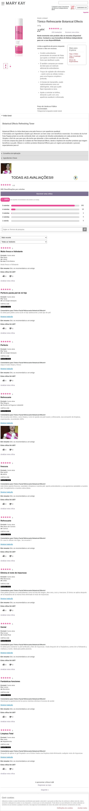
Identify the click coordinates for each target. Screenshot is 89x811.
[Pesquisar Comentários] (85, 229)
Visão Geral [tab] (7, 116)
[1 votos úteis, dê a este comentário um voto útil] (4, 769)
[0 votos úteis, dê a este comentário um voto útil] (4, 276)
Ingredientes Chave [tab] (10, 158)
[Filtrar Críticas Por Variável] (24, 241)
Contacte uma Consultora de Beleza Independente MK (60, 8)
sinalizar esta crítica (8, 281)
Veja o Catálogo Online (75, 57)
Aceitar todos (82, 808)
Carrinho (82, 7)
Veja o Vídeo (73, 54)
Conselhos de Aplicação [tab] (11, 153)
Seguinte (45, 790)
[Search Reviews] (44, 229)
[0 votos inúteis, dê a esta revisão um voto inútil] (11, 276)
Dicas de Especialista (73, 60)
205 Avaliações (57, 32)
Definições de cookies (65, 808)
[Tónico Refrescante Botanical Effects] (18, 38)
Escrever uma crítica (72, 32)
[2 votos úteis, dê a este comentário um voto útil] (4, 328)
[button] (9, 432)
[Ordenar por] (24, 237)
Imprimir (85, 12)
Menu (3, 3)
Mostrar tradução (7, 317)
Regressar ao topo (44, 785)
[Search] (73, 2)
